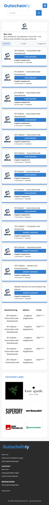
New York (5, 469)
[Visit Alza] (7, 56)
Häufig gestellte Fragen (10, 473)
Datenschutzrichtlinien (10, 476)
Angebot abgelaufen (22, 60)
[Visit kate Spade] (33, 390)
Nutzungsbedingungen (10, 461)
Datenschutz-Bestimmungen (12, 458)
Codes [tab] (23, 44)
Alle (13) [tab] (6, 44)
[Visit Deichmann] (33, 427)
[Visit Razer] (14, 390)
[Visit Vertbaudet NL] (33, 410)
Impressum (6, 491)
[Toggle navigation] (45, 5)
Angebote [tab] (42, 44)
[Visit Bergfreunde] (14, 427)
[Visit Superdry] (14, 410)
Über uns (5, 454)
